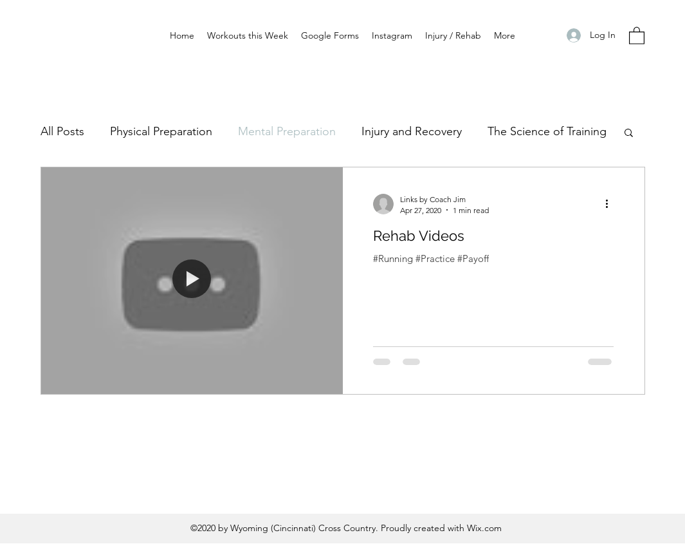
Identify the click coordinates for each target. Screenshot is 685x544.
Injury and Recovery (411, 131)
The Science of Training (547, 131)
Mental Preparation (287, 131)
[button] (636, 35)
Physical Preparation (161, 131)
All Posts (62, 131)
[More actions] (611, 204)
